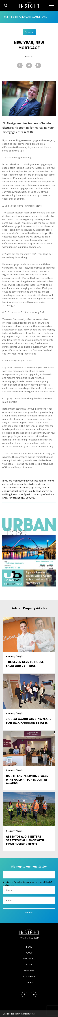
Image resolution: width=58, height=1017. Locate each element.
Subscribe (29, 970)
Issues (29, 964)
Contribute (29, 976)
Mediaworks (29, 1013)
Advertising (29, 958)
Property (15, 16)
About (29, 952)
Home (5, 16)
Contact (29, 982)
